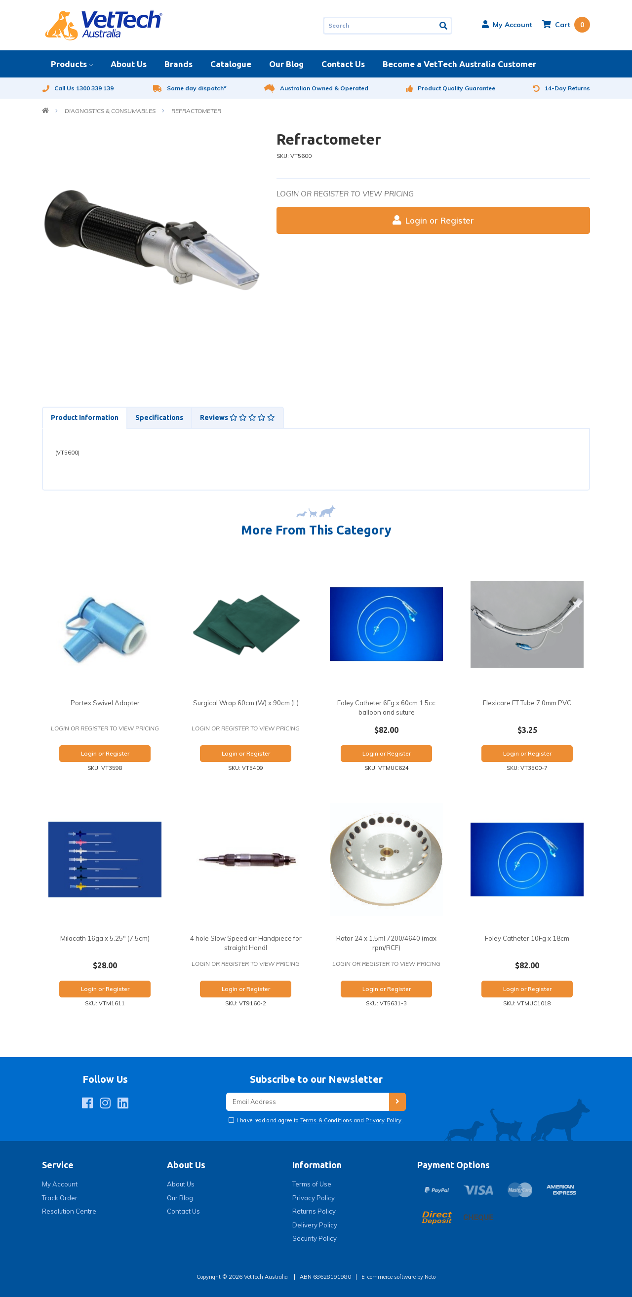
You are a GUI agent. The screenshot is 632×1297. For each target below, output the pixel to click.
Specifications (159, 417)
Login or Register (433, 220)
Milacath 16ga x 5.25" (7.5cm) (105, 938)
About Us (129, 64)
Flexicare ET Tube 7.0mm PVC (527, 703)
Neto (430, 1276)
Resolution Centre (69, 1211)
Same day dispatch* (190, 88)
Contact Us (343, 64)
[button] (507, 25)
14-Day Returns (561, 88)
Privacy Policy (383, 1120)
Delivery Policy (314, 1225)
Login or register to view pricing (345, 193)
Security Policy (314, 1238)
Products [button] (69, 64)
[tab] (84, 418)
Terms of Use (311, 1184)
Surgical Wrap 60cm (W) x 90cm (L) (246, 703)
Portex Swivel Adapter (105, 703)
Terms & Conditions (326, 1120)
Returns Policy (314, 1211)
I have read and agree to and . (319, 1120)
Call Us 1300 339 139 (78, 88)
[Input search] (379, 26)
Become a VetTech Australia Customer (459, 64)
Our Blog (286, 64)
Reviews (237, 417)
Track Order (60, 1198)
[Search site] (444, 26)
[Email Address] (307, 1102)
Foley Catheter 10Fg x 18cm (527, 938)
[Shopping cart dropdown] (566, 25)
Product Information (84, 417)
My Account (60, 1184)
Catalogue (230, 64)
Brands (178, 64)
